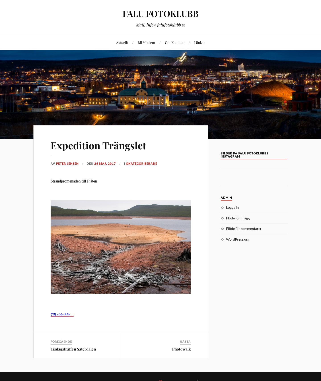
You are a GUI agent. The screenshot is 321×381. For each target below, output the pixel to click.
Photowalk (181, 349)
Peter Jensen (67, 163)
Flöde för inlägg (238, 218)
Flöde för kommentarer (243, 228)
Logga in (232, 207)
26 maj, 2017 (105, 163)
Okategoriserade (141, 163)
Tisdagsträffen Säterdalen (73, 349)
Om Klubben (174, 42)
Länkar (199, 42)
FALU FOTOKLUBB (161, 13)
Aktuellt (122, 42)
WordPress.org (237, 239)
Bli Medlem (146, 42)
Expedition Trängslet (98, 145)
